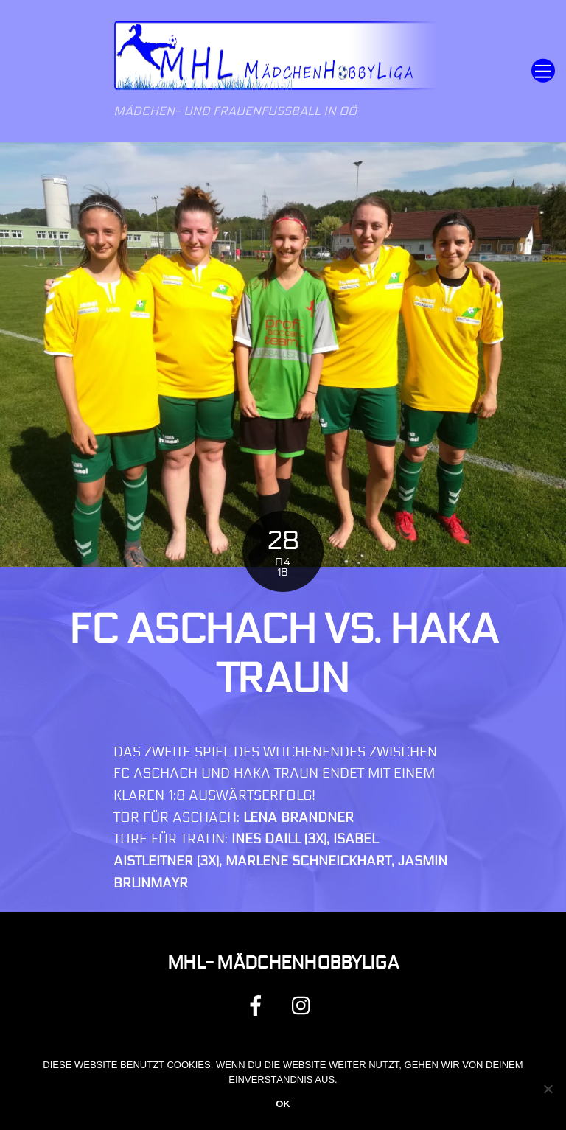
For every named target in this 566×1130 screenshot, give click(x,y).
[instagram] (304, 1005)
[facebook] (258, 1005)
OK (283, 1103)
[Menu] (543, 71)
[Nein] (547, 1088)
